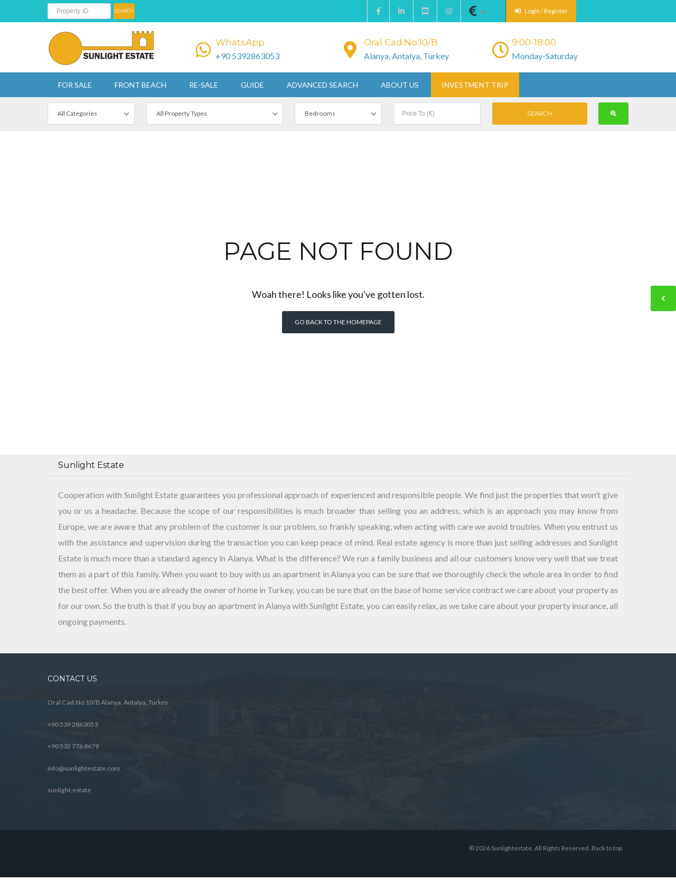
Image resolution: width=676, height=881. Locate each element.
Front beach (140, 84)
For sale (75, 84)
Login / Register (541, 11)
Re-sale (203, 84)
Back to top (607, 848)
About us (400, 84)
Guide (252, 84)
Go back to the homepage (338, 322)
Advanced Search (322, 84)
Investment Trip (475, 84)
